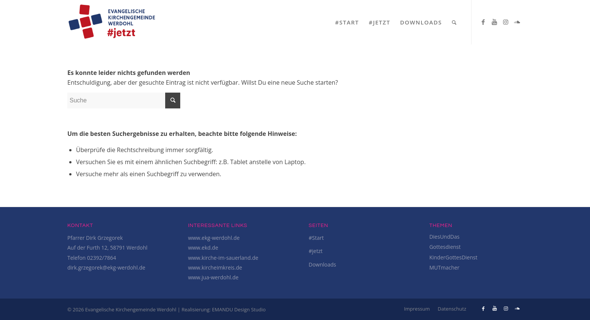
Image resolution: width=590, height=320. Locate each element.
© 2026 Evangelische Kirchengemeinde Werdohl (122, 309)
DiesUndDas (444, 236)
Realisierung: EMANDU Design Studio (223, 309)
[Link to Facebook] (483, 21)
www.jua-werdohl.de (213, 277)
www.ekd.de (203, 247)
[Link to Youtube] (494, 21)
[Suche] (454, 22)
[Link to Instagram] (505, 21)
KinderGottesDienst (453, 257)
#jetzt (315, 250)
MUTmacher (444, 267)
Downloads (322, 264)
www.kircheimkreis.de (215, 267)
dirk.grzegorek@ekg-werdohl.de (106, 267)
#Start (316, 237)
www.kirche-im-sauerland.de (223, 257)
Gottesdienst (445, 246)
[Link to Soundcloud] (517, 21)
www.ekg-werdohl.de (214, 237)
